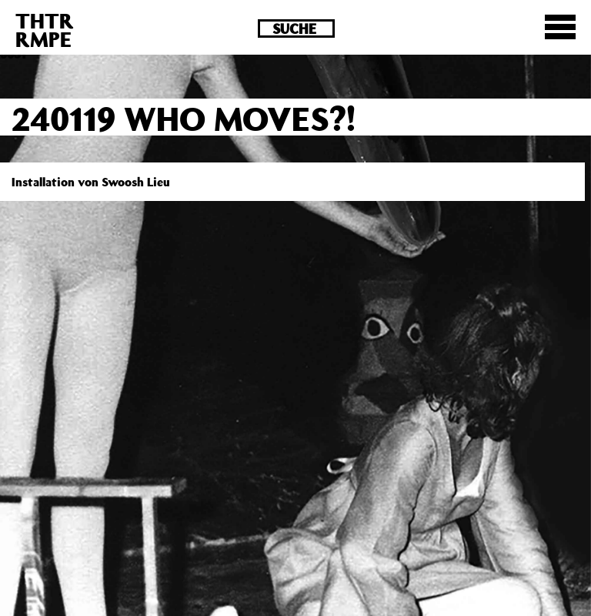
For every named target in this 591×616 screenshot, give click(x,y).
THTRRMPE (44, 29)
